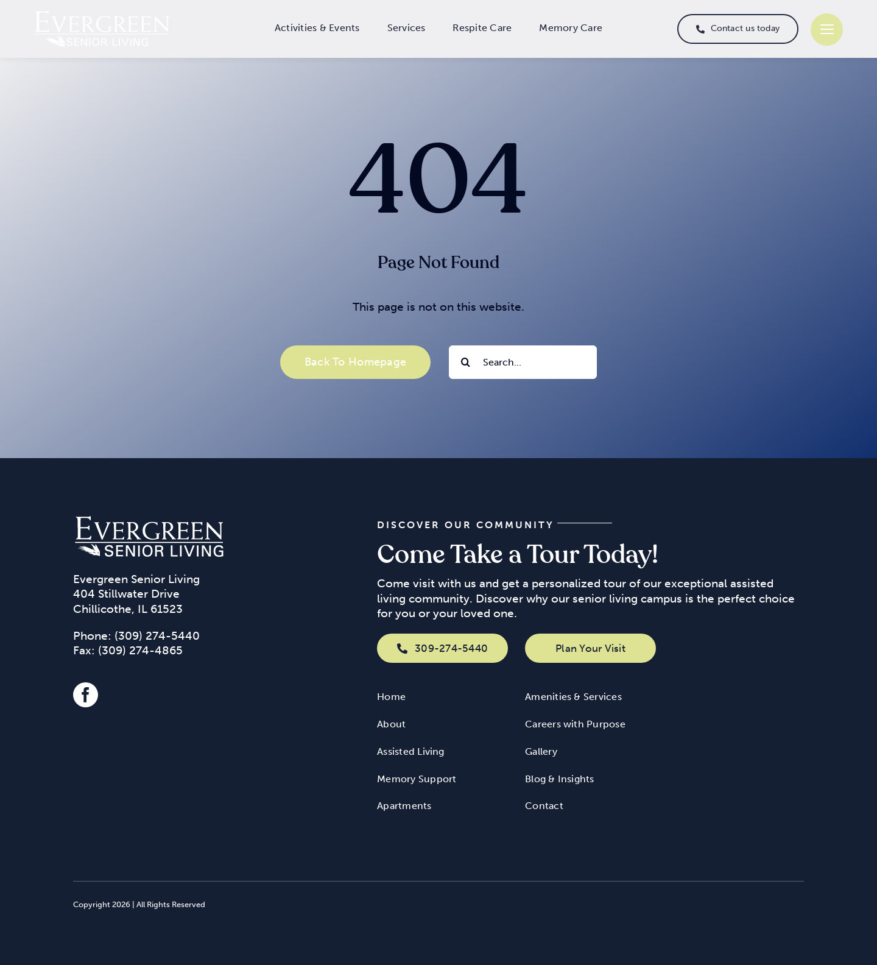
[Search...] (523, 362)
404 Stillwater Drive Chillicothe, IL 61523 (128, 601)
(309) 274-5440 (157, 636)
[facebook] (85, 694)
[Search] (465, 362)
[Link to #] (827, 29)
